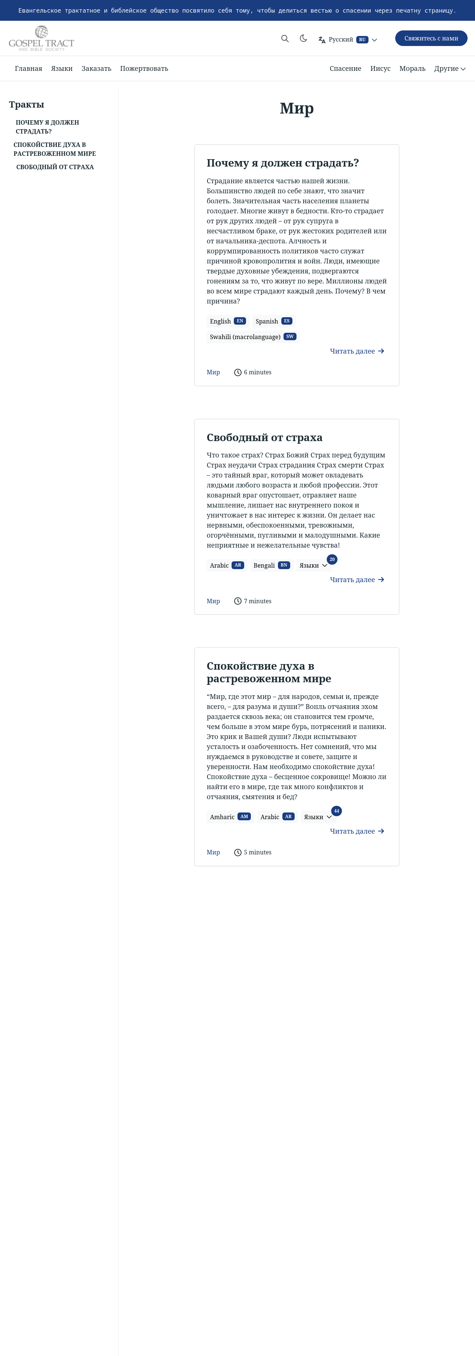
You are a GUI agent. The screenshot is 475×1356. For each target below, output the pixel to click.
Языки (62, 68)
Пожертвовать (144, 68)
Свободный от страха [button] (55, 167)
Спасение (345, 68)
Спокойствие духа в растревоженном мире (269, 672)
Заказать (96, 68)
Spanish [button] (274, 321)
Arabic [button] (227, 565)
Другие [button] (451, 68)
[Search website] (285, 38)
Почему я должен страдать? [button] (47, 126)
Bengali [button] (272, 565)
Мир (213, 372)
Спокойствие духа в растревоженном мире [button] (54, 149)
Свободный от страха (265, 437)
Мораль (413, 68)
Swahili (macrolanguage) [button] (253, 337)
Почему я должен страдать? (283, 162)
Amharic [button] (230, 816)
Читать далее (357, 351)
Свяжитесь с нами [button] (431, 38)
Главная (28, 68)
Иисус (380, 68)
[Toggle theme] (303, 38)
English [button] (228, 321)
